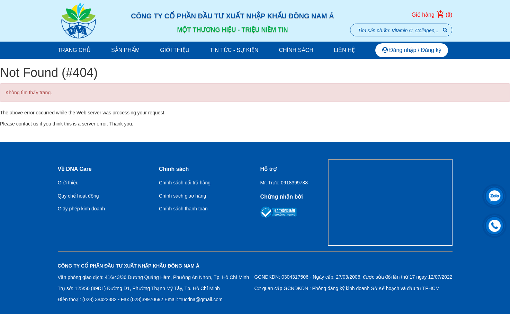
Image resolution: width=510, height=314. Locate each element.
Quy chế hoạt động (78, 196)
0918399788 (294, 182)
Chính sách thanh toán (183, 208)
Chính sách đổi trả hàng (185, 182)
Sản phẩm (125, 50)
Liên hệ (344, 50)
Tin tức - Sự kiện (234, 50)
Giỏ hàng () (432, 14)
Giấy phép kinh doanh (81, 208)
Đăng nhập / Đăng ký (411, 50)
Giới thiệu (174, 50)
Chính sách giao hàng (182, 196)
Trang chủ (74, 50)
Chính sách (296, 50)
